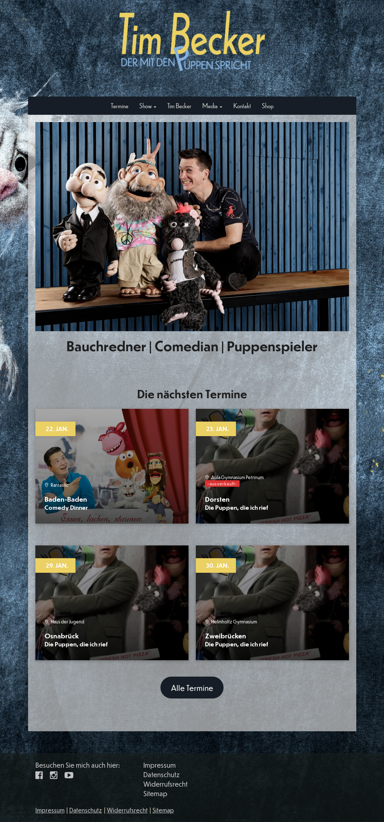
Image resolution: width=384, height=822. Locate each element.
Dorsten (236, 503)
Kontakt (242, 105)
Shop (268, 105)
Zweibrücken (236, 639)
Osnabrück (76, 639)
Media (212, 105)
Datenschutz (161, 774)
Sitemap (155, 793)
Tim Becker (179, 105)
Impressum (159, 765)
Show (147, 105)
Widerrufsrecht (165, 784)
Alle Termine (192, 687)
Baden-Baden (66, 503)
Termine (119, 105)
